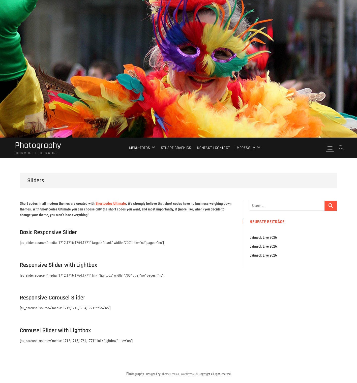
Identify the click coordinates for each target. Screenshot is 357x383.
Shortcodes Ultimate (110, 203)
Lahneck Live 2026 (263, 237)
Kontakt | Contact (213, 147)
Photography (38, 145)
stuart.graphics (176, 147)
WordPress (187, 374)
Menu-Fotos (139, 147)
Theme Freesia (170, 374)
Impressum (245, 147)
